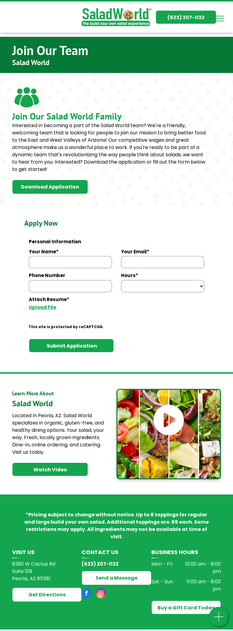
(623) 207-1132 (100, 563)
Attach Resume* (49, 299)
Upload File (42, 307)
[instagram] (101, 594)
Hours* (129, 275)
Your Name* (44, 251)
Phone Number (47, 275)
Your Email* (135, 251)
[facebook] (87, 594)
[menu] (220, 18)
